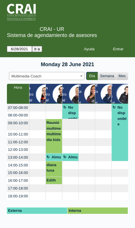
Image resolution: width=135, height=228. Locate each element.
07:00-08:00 (18, 107)
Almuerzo (56, 158)
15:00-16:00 (18, 172)
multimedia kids (53, 128)
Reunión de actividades (53, 123)
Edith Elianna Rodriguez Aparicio (53, 181)
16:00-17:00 (18, 180)
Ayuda (89, 49)
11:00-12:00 (18, 142)
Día (92, 76)
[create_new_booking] (37, 108)
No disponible (72, 112)
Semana (107, 76)
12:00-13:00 (18, 149)
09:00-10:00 (18, 123)
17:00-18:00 (18, 188)
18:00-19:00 (18, 196)
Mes (122, 76)
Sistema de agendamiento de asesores (52, 35)
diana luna (51, 168)
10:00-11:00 (18, 134)
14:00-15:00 (18, 165)
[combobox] (47, 76)
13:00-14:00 (18, 157)
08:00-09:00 (18, 115)
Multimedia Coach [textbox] (27, 76)
